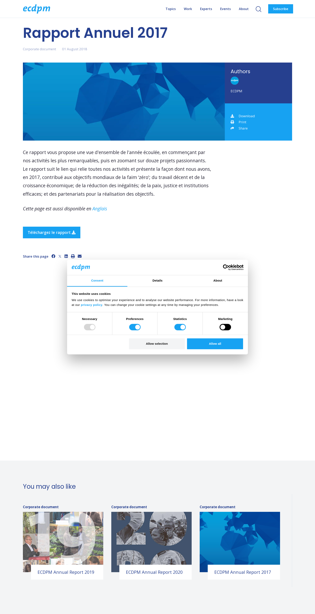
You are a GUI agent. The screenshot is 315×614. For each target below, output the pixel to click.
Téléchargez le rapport (52, 232)
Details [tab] (157, 280)
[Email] (80, 256)
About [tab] (217, 280)
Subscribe (280, 9)
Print (238, 122)
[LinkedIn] (66, 256)
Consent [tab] (97, 280)
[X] (59, 256)
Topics (171, 9)
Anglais (99, 208)
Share (239, 128)
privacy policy (91, 305)
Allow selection (157, 344)
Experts (206, 9)
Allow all (215, 344)
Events (225, 9)
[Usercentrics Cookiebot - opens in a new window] (225, 267)
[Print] (73, 256)
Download (243, 116)
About (244, 9)
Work (188, 9)
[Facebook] (53, 256)
